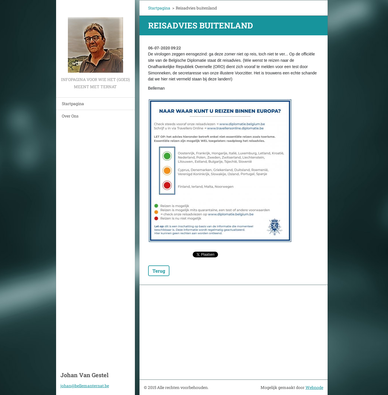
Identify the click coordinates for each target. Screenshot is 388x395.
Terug (158, 271)
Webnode (314, 387)
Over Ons (70, 116)
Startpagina (73, 103)
